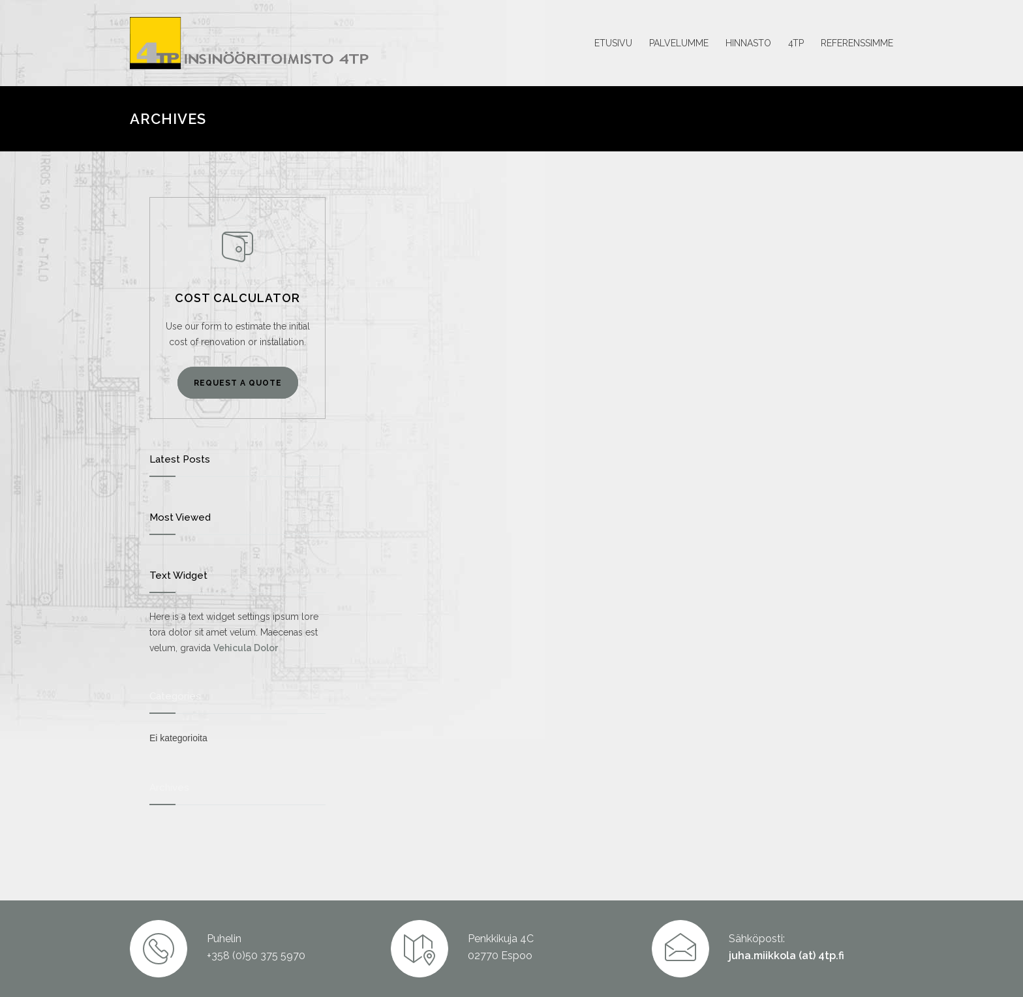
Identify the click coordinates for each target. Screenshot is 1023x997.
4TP (796, 43)
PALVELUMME (679, 43)
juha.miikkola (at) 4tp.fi (786, 955)
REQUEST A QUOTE (238, 383)
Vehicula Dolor (245, 648)
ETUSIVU (613, 43)
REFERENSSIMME (857, 43)
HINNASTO (748, 43)
